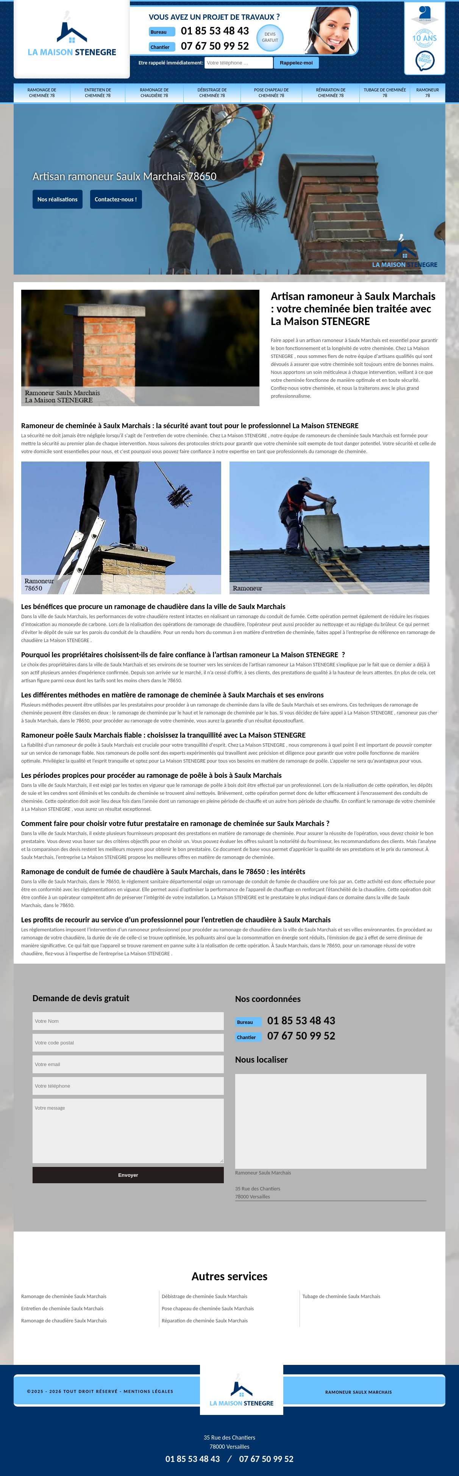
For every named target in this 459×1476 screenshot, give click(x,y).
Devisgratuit (270, 37)
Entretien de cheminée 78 (97, 92)
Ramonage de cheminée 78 (42, 92)
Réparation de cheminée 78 (331, 92)
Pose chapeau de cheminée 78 (271, 92)
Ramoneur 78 (427, 92)
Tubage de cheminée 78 (385, 92)
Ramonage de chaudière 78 (154, 92)
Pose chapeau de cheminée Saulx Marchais (208, 1308)
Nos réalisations (57, 199)
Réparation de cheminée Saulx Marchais (205, 1320)
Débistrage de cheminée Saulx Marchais (204, 1296)
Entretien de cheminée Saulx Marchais (62, 1308)
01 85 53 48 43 (215, 31)
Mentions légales (149, 1391)
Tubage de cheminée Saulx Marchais (342, 1296)
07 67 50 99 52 (215, 46)
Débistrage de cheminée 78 (212, 92)
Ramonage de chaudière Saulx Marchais (64, 1320)
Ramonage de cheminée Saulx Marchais (63, 1296)
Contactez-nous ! (116, 199)
